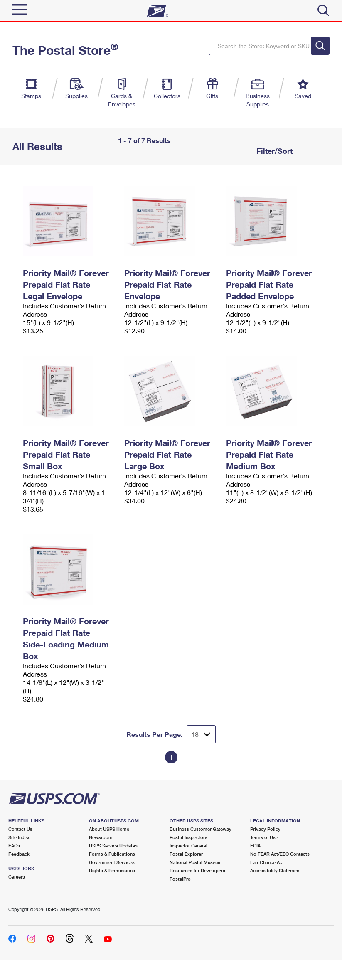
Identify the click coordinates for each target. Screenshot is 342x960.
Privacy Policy (265, 829)
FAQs (14, 845)
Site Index (19, 837)
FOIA (255, 845)
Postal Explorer (186, 854)
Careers (16, 876)
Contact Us (20, 829)
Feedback (19, 854)
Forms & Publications (112, 854)
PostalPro (180, 878)
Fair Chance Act (267, 862)
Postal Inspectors (188, 837)
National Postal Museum (196, 862)
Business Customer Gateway (200, 829)
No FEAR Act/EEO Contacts (280, 854)
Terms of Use (264, 837)
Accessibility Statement (275, 870)
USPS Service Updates (113, 845)
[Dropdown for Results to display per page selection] (201, 734)
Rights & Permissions (112, 870)
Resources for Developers (197, 870)
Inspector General (188, 845)
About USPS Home (109, 829)
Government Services (112, 862)
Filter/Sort (273, 150)
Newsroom (101, 837)
